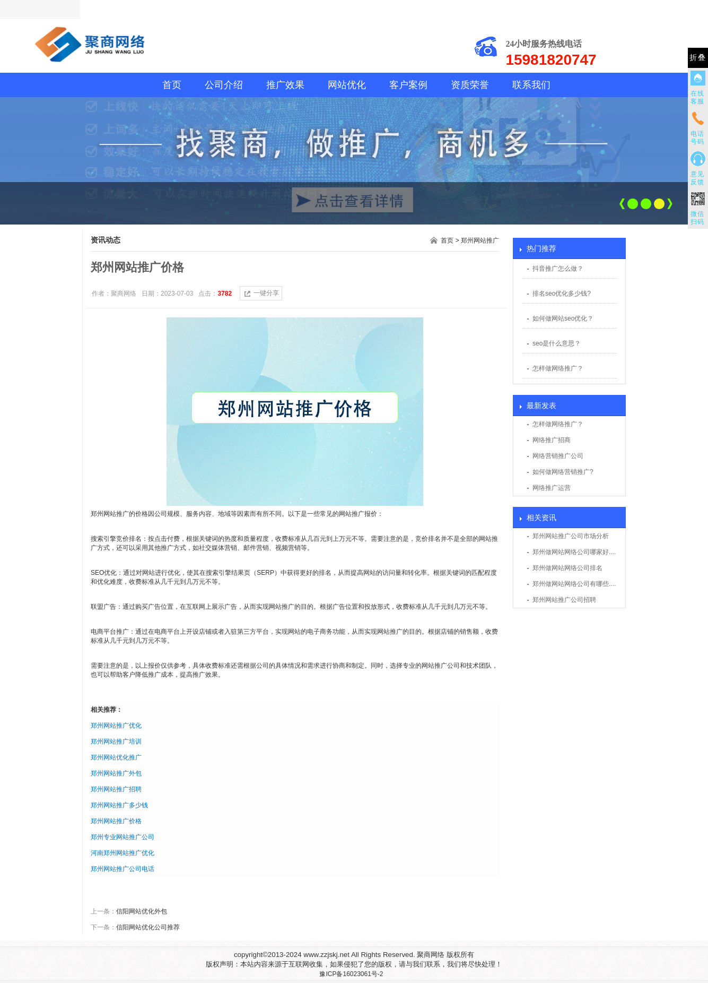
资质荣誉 (470, 85)
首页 (171, 85)
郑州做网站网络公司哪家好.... (574, 552)
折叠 (697, 58)
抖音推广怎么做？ (557, 268)
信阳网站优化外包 (141, 911)
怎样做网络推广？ (557, 368)
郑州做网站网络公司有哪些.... (574, 584)
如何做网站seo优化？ (562, 318)
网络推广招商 (551, 440)
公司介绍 (224, 85)
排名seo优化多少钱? (561, 293)
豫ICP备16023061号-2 (351, 974)
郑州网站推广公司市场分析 (570, 536)
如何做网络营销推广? (562, 472)
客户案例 (408, 85)
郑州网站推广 (480, 240)
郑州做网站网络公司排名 (567, 568)
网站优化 (347, 85)
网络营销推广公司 (557, 456)
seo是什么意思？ (556, 343)
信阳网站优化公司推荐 (148, 927)
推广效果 (285, 85)
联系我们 (531, 85)
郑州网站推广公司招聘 (564, 599)
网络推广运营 (551, 488)
